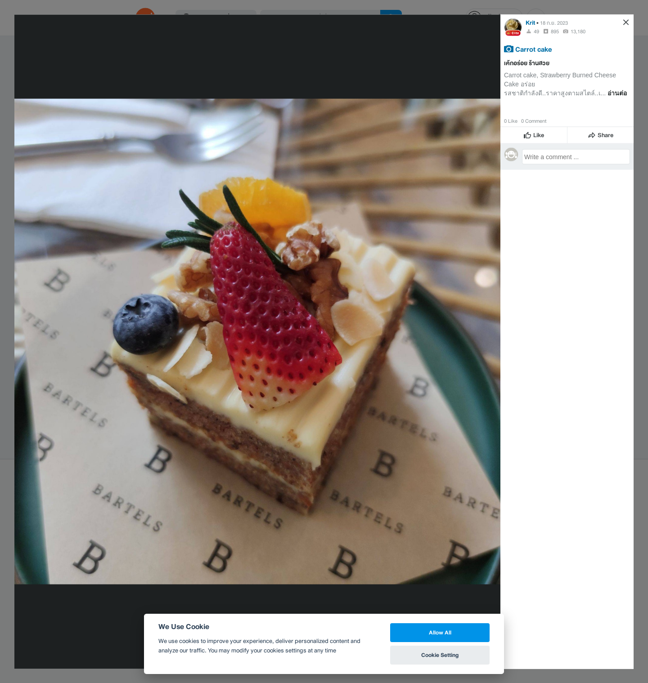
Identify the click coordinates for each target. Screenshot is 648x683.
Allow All (440, 632)
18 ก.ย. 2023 (554, 22)
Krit (530, 22)
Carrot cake (533, 48)
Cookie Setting (440, 655)
